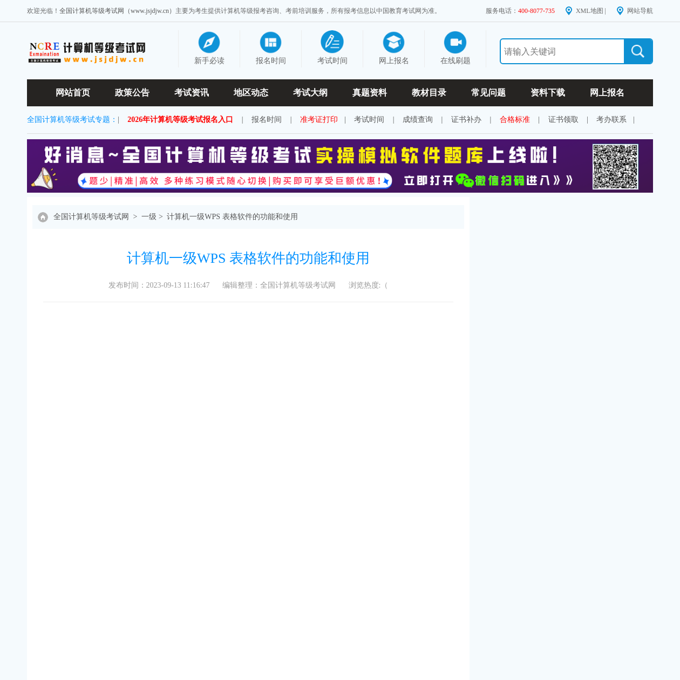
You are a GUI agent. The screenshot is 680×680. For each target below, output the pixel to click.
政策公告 (132, 92)
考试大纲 (310, 92)
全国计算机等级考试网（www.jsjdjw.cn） (117, 11)
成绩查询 (418, 119)
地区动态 (251, 92)
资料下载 (548, 92)
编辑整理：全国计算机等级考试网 (279, 285)
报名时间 (266, 119)
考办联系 (611, 119)
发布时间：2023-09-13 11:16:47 (159, 285)
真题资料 (369, 92)
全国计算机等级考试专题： (72, 119)
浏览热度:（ (369, 285)
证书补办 (466, 119)
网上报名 (607, 92)
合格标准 (515, 119)
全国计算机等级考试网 (91, 217)
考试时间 (369, 119)
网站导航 (640, 11)
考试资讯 (191, 92)
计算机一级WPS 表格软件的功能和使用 (232, 217)
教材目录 (429, 92)
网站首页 (73, 92)
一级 (149, 217)
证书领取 (563, 119)
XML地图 (589, 11)
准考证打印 (319, 119)
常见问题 (488, 92)
